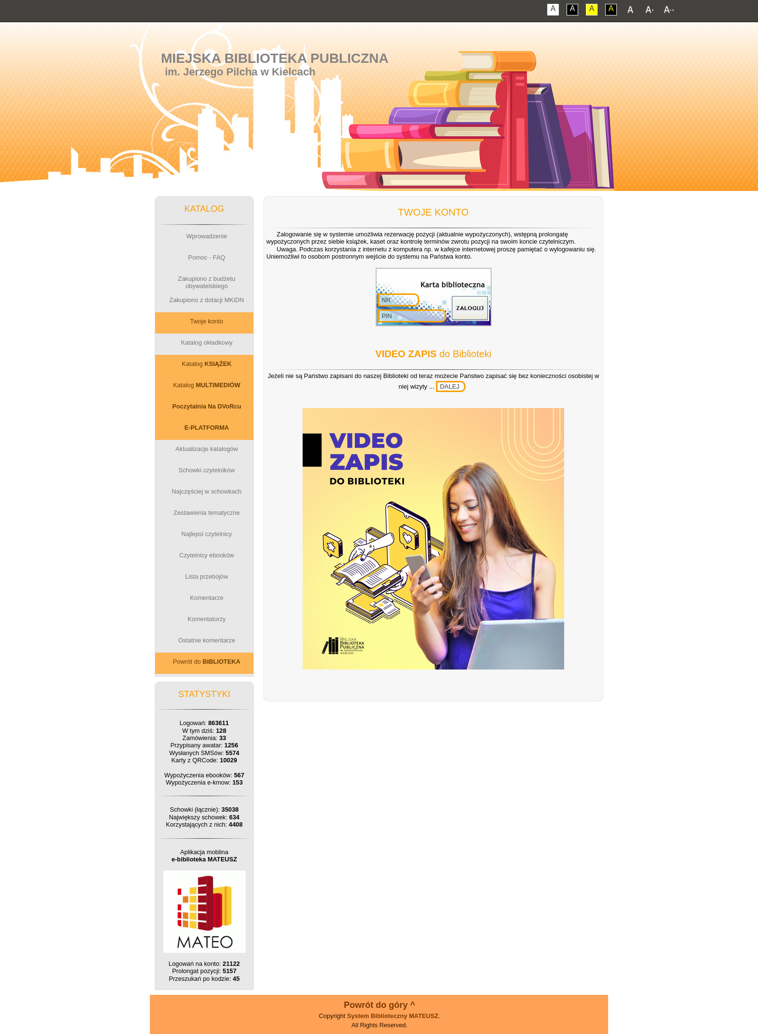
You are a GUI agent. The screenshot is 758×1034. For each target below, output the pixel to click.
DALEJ (449, 386)
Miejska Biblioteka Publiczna (275, 58)
